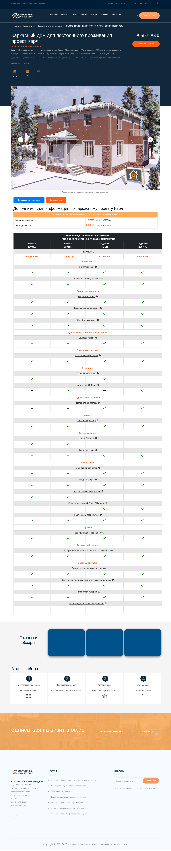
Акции (94, 14)
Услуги (64, 14)
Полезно (104, 14)
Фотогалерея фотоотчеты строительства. (67, 803)
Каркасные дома (79, 14)
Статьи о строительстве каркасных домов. (67, 809)
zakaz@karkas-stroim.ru (21, 792)
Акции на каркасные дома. (61, 792)
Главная (54, 14)
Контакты (116, 14)
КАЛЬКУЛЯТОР (149, 15)
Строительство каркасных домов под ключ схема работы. (73, 781)
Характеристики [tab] (57, 200)
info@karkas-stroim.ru (115, 3)
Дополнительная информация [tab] (30, 200)
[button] (89, 267)
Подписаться (151, 781)
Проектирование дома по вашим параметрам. (69, 787)
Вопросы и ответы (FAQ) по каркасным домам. (69, 815)
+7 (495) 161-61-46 (142, 3)
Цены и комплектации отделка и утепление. (68, 798)
